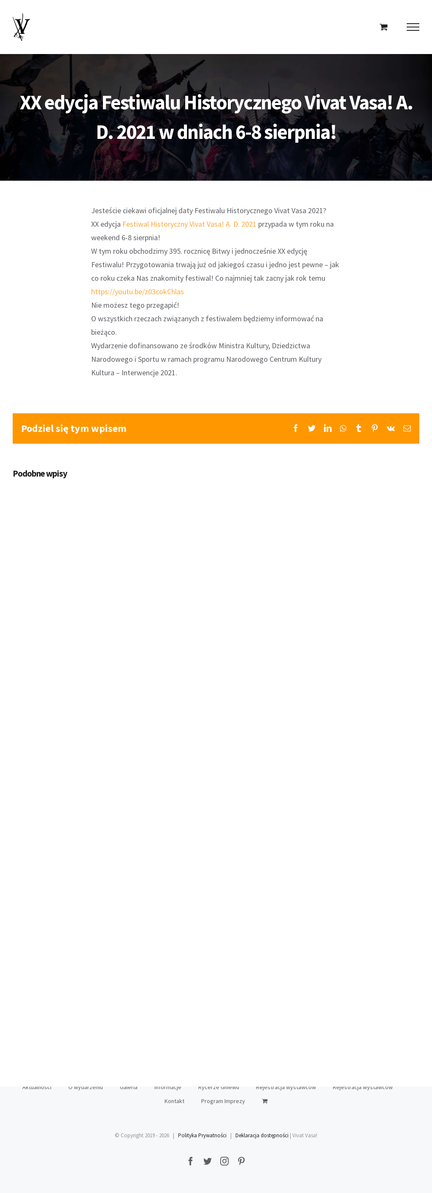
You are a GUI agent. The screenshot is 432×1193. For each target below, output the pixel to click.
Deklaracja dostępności (262, 1135)
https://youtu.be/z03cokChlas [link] (137, 291)
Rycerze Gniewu (218, 1087)
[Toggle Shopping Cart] (384, 26)
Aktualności (36, 1087)
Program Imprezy (223, 1101)
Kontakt (174, 1101)
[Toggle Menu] (413, 27)
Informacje (167, 1087)
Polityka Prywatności (202, 1135)
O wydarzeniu (85, 1087)
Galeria (129, 1087)
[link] (189, 224)
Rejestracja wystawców (286, 1087)
